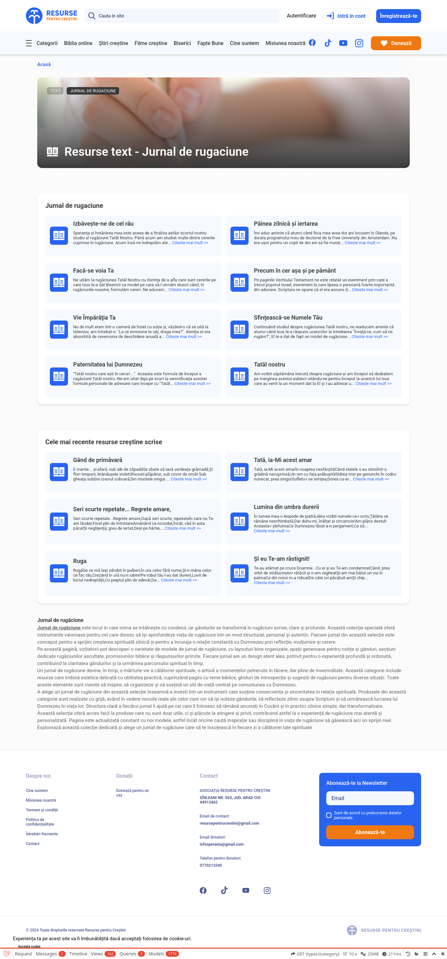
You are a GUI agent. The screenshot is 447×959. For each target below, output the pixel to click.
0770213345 (211, 865)
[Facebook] (313, 43)
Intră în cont (346, 16)
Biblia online (78, 43)
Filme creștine (151, 43)
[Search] (182, 16)
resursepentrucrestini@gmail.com (229, 823)
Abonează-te (370, 832)
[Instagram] (359, 43)
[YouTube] (343, 43)
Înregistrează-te (398, 16)
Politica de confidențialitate (40, 822)
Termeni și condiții (42, 810)
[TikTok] (328, 43)
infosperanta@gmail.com (222, 844)
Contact (32, 843)
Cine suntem (244, 43)
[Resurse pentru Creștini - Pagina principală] (51, 15)
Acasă (44, 64)
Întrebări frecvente (42, 834)
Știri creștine (113, 43)
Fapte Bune (210, 43)
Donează (396, 43)
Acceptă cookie (29, 946)
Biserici (182, 43)
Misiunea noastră (285, 43)
